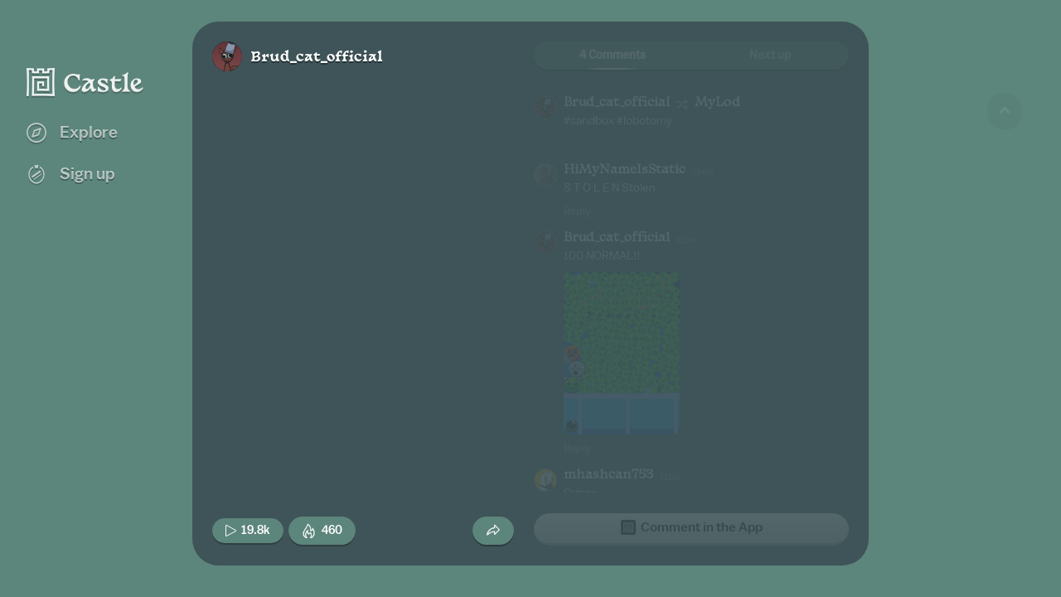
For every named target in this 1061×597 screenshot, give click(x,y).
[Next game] (1004, 493)
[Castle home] (85, 82)
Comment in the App (692, 527)
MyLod (717, 103)
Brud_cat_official (316, 58)
